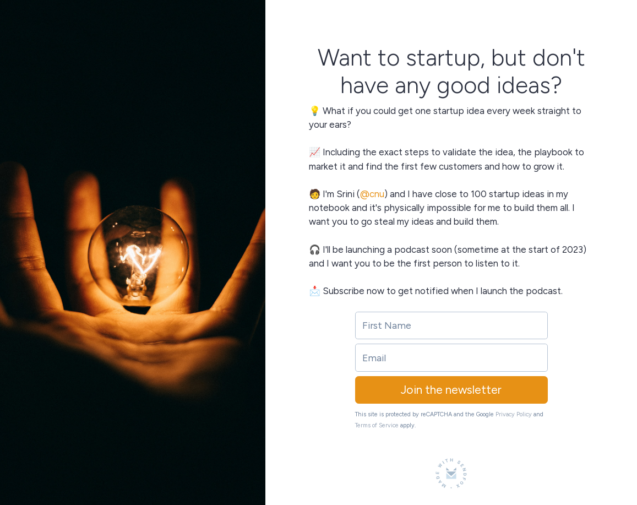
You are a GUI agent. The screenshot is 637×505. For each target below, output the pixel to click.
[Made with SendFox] (451, 473)
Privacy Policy (514, 414)
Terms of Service (377, 425)
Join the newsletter (451, 390)
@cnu (372, 193)
